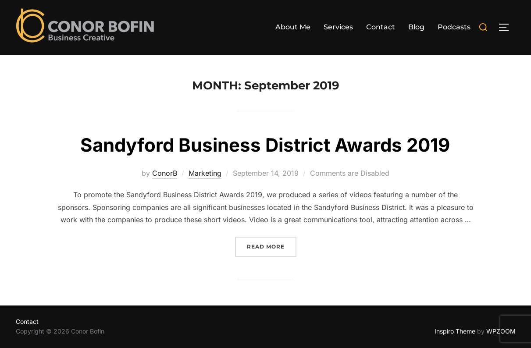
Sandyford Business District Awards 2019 (265, 145)
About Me (292, 27)
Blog (416, 27)
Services (338, 27)
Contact (380, 27)
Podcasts (454, 27)
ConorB (164, 173)
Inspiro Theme (455, 331)
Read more (271, 245)
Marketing (205, 173)
